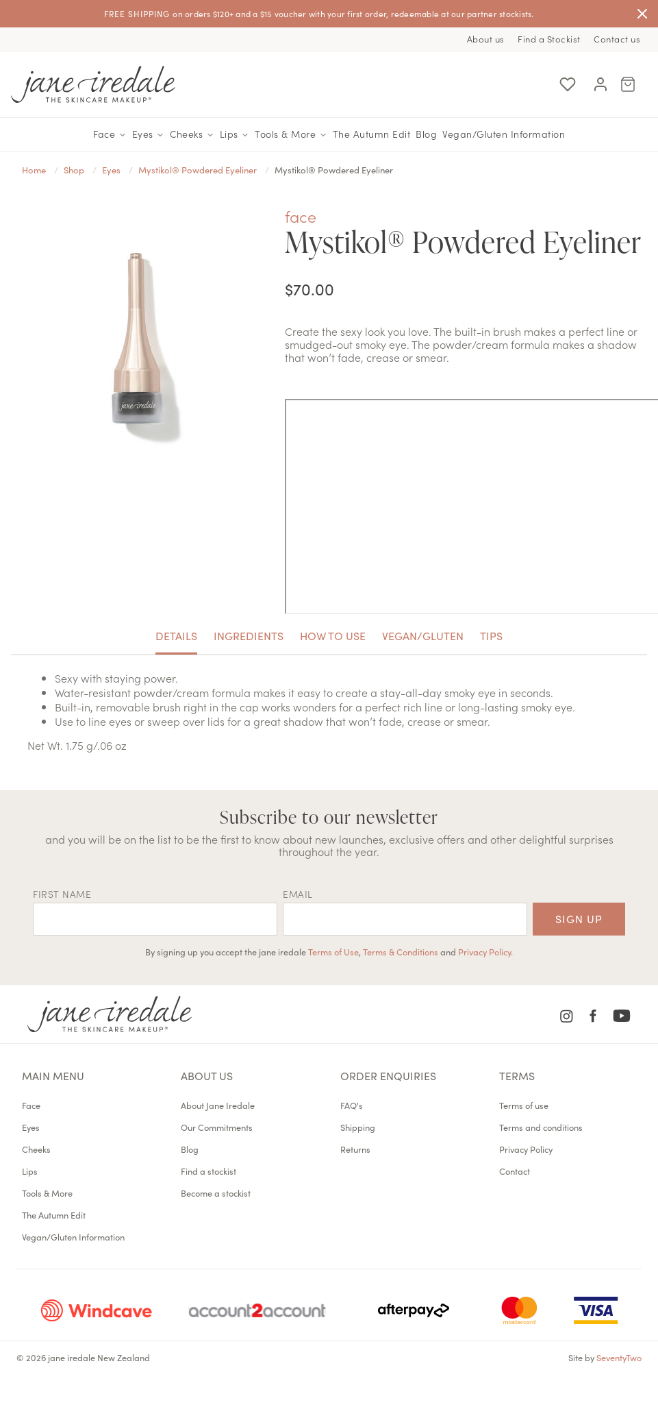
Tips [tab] (491, 635)
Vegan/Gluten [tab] (423, 635)
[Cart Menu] (628, 84)
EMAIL (298, 894)
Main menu (53, 1075)
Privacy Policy (484, 951)
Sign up (579, 918)
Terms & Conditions (400, 951)
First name (62, 894)
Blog (426, 133)
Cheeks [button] (192, 135)
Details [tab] (176, 635)
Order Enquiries (388, 1075)
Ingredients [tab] (248, 635)
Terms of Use (333, 951)
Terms (517, 1075)
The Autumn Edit (372, 133)
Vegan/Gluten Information (503, 133)
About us (486, 38)
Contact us (617, 38)
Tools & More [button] (291, 135)
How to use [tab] (333, 635)
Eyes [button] (148, 135)
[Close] (642, 13)
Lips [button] (235, 135)
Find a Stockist (549, 38)
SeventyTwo (619, 1357)
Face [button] (110, 135)
